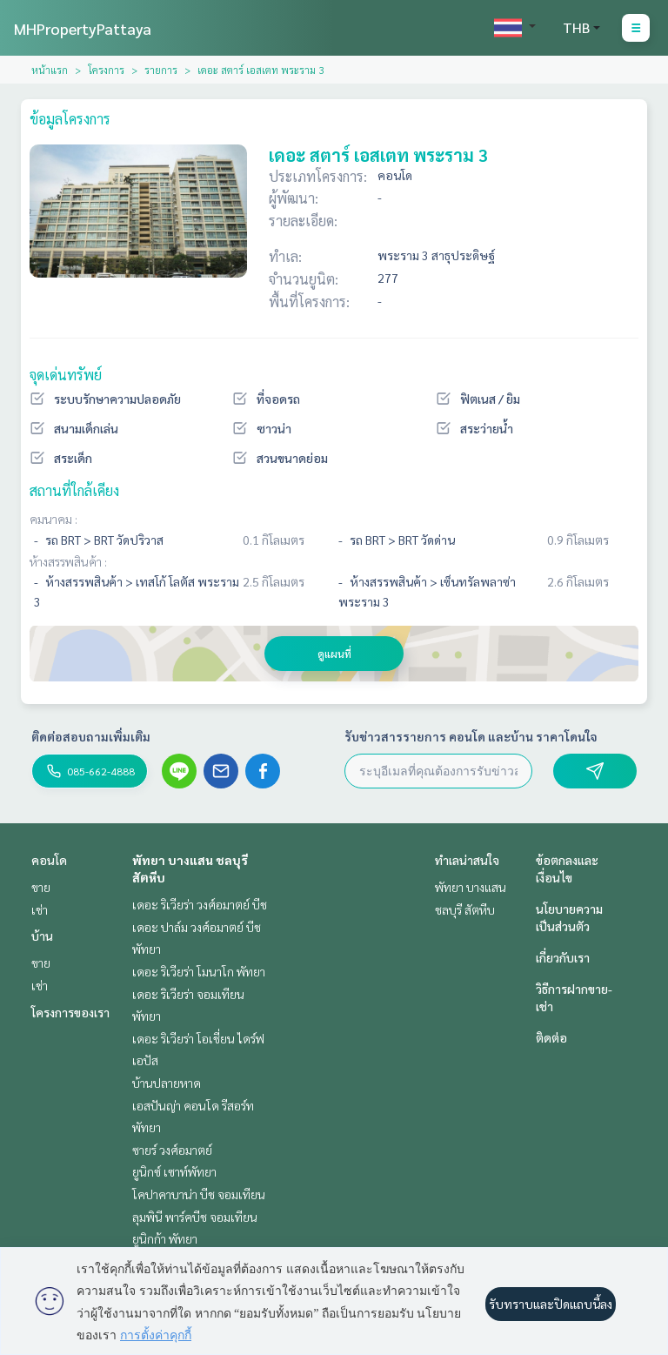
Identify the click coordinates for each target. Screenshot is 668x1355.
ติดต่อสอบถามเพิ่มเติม (90, 736)
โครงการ (106, 70)
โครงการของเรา (70, 1012)
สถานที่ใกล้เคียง (74, 490)
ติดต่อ (551, 1037)
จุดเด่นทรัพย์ (66, 375)
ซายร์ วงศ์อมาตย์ (172, 1149)
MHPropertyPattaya (82, 28)
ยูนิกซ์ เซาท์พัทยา (174, 1171)
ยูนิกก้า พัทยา (164, 1238)
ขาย (40, 887)
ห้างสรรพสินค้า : (68, 561)
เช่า (39, 909)
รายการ (160, 70)
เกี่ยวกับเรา (563, 957)
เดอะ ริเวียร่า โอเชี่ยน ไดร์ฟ (198, 1038)
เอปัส (145, 1060)
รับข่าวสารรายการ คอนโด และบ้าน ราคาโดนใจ (471, 736)
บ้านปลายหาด (166, 1082)
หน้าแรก (49, 70)
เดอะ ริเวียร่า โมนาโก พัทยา (198, 971)
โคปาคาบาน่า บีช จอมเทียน (198, 1194)
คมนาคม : (53, 519)
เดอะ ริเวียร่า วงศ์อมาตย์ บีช (199, 904)
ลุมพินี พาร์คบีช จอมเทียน (194, 1216)
